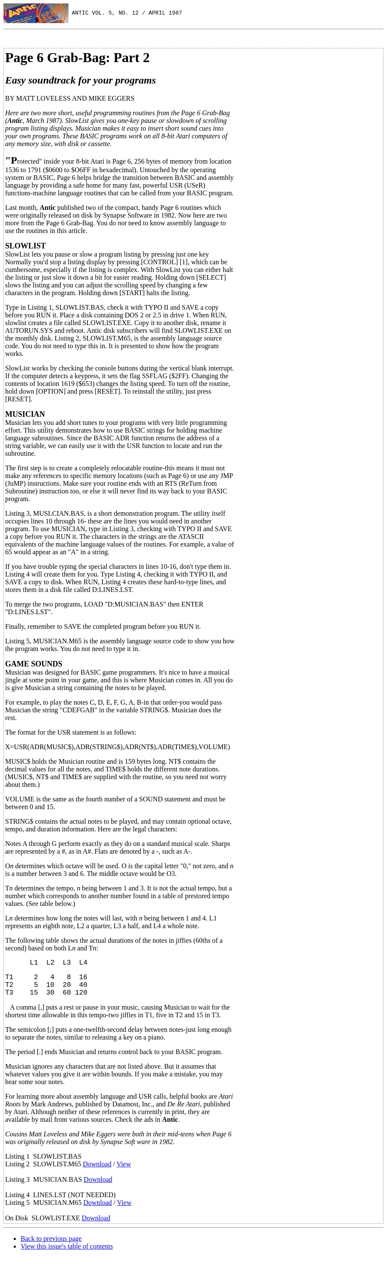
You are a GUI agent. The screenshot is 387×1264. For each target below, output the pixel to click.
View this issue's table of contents (67, 1253)
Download (97, 1170)
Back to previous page (51, 1245)
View (123, 1170)
